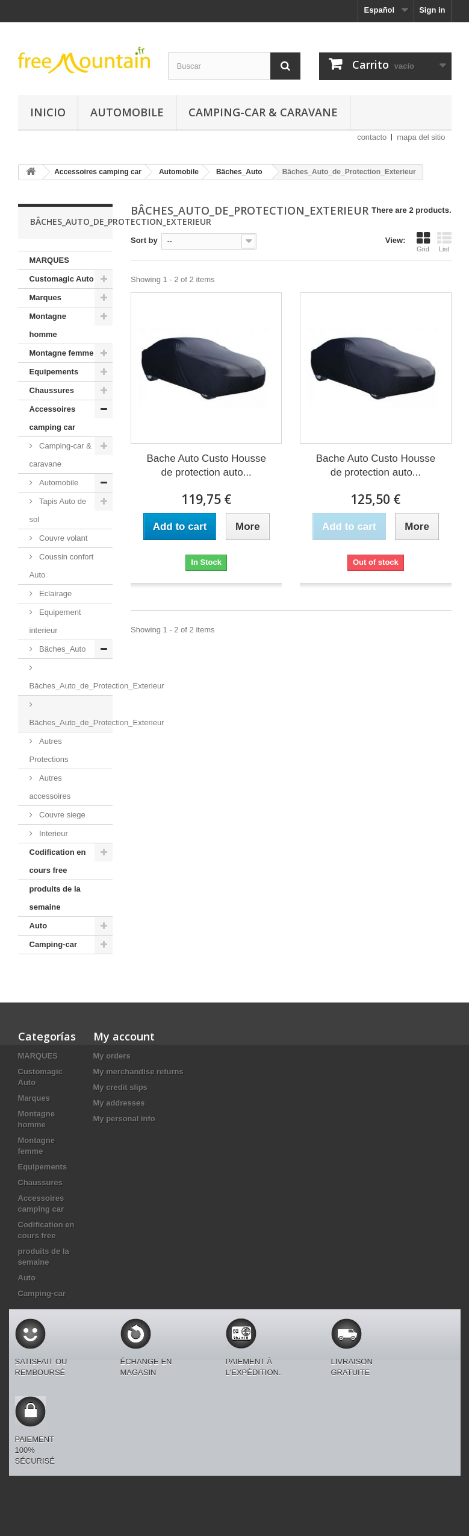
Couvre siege (61, 814)
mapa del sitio (421, 137)
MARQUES (49, 260)
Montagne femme (62, 352)
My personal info (124, 1118)
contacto (372, 137)
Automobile (127, 112)
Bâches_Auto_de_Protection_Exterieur (71, 685)
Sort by (144, 240)
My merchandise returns (138, 1071)
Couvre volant (62, 538)
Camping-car (53, 944)
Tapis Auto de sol (58, 510)
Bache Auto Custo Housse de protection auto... (206, 465)
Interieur (52, 833)
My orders (112, 1055)
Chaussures (52, 390)
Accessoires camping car (53, 418)
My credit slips (120, 1087)
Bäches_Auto (61, 648)
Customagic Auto (62, 278)
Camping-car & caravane (263, 112)
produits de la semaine (55, 897)
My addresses (119, 1102)
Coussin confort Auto (62, 565)
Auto (39, 925)
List (444, 242)
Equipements (54, 371)
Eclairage (54, 593)
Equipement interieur (55, 621)
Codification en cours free (58, 861)
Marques (45, 297)
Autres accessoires (50, 787)
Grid (423, 242)
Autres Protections (49, 750)
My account (124, 1036)
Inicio (48, 112)
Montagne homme (48, 325)
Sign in (432, 9)
